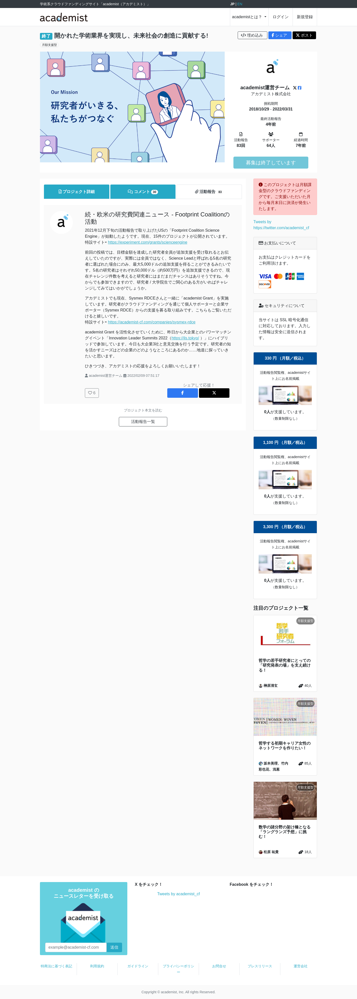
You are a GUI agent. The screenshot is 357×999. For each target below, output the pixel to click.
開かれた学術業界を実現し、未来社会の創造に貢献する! (131, 35)
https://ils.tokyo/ (185, 338)
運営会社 (301, 966)
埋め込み (252, 35)
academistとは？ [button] (247, 17)
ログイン (281, 17)
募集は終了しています (271, 162)
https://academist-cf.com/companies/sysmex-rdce (151, 322)
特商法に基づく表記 (56, 966)
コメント (143, 192)
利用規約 (97, 966)
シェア (280, 35)
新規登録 (305, 17)
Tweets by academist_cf (178, 894)
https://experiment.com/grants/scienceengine (147, 242)
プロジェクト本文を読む (143, 410)
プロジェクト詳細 (77, 192)
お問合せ (219, 966)
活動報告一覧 (143, 421)
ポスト (304, 35)
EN (239, 4)
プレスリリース (260, 966)
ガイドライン (137, 966)
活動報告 (209, 192)
